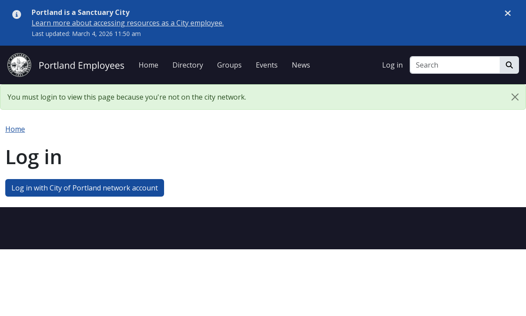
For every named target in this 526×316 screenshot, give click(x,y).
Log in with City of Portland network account (84, 188)
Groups (229, 65)
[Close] (515, 97)
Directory (187, 65)
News (301, 65)
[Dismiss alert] (508, 12)
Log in (392, 65)
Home (148, 65)
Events (267, 65)
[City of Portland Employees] (66, 64)
